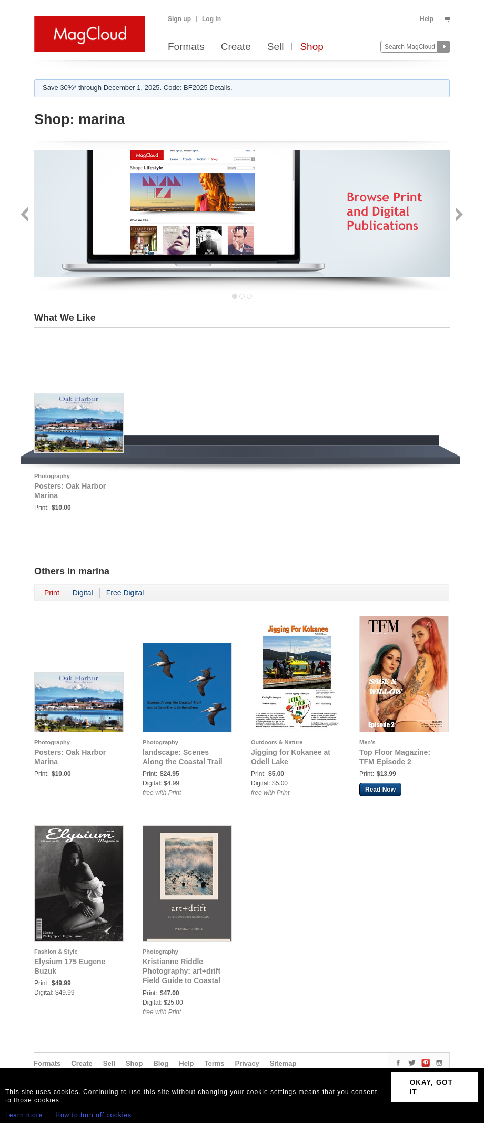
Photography (52, 476)
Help (426, 19)
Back (26, 215)
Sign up (179, 19)
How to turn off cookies (93, 1115)
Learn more (24, 1115)
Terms (214, 1063)
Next (458, 215)
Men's (367, 742)
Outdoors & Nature (276, 742)
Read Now (380, 789)
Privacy (247, 1063)
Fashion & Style (56, 951)
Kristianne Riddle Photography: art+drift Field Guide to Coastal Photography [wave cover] (181, 980)
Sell (275, 47)
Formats (186, 47)
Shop (311, 47)
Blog (160, 1063)
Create (236, 47)
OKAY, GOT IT (431, 1087)
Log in (211, 19)
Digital (83, 593)
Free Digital (125, 593)
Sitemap (283, 1063)
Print (51, 593)
